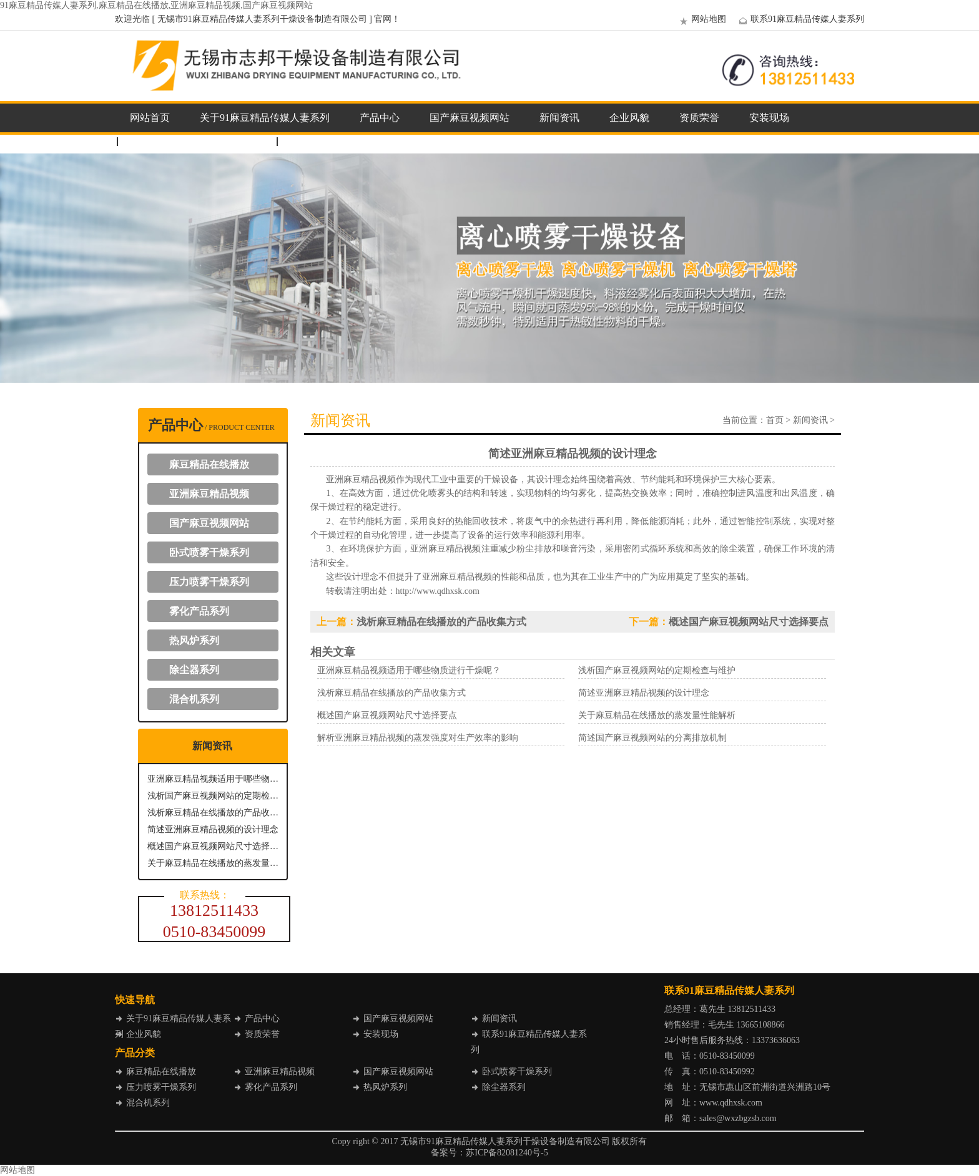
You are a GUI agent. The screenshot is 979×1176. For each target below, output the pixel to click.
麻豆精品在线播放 (209, 464)
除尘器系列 (194, 669)
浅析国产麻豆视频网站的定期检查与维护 (212, 795)
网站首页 (150, 117)
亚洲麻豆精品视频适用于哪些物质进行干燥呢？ (212, 779)
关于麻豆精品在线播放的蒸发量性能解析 (212, 863)
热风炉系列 (194, 640)
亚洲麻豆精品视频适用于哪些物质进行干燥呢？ (409, 670)
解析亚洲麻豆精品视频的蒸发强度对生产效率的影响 (417, 737)
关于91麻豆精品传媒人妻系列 (265, 117)
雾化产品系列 (199, 611)
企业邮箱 (310, 141)
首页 (775, 420)
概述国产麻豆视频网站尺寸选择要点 (212, 846)
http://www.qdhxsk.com (438, 591)
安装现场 (769, 117)
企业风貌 (629, 117)
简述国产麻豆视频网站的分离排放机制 (652, 737)
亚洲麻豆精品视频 (209, 493)
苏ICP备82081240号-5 (507, 1152)
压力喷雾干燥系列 (209, 581)
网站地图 (701, 19)
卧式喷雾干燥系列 (209, 552)
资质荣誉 (699, 117)
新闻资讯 (559, 117)
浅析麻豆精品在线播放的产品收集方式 (212, 812)
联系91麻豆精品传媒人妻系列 (799, 19)
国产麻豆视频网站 (469, 117)
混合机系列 (194, 699)
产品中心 (380, 117)
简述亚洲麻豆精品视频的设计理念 (212, 829)
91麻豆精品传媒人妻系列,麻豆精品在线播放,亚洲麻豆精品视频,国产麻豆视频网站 (156, 5)
